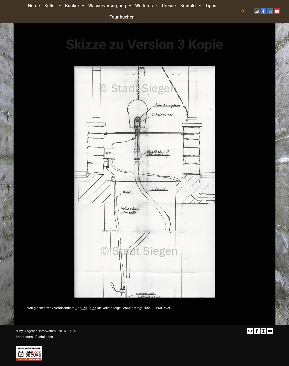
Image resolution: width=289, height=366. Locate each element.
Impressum (24, 337)
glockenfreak (43, 308)
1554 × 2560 (152, 308)
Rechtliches (44, 337)
